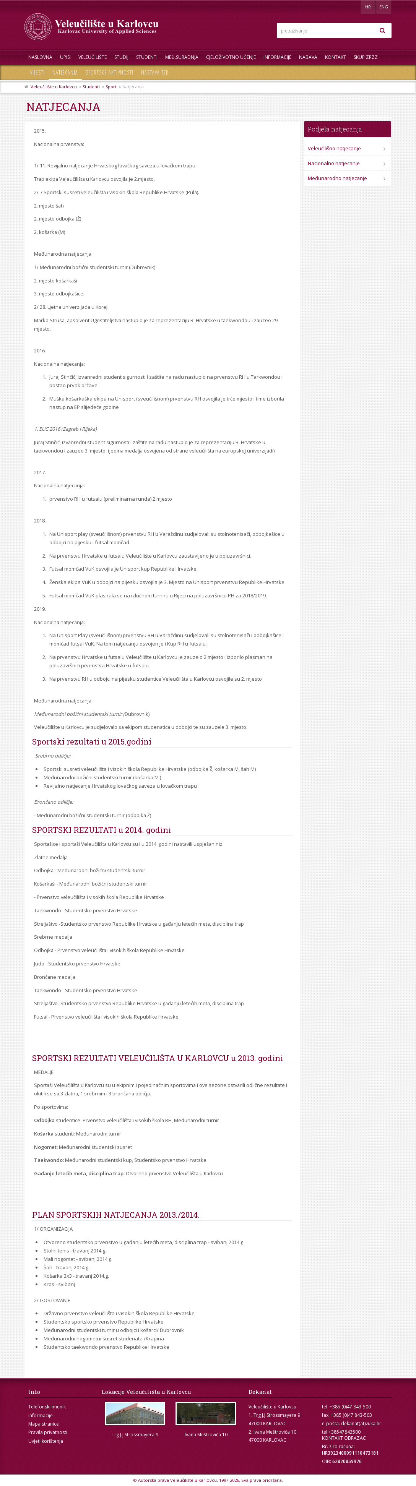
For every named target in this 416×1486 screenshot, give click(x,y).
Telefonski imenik (47, 1406)
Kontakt (335, 57)
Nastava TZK (155, 72)
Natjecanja (65, 72)
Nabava (308, 57)
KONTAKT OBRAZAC (344, 1438)
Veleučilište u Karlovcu (54, 86)
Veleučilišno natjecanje (334, 148)
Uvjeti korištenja (45, 1441)
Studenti (147, 57)
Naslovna (40, 57)
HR (368, 7)
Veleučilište (92, 57)
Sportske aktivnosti (109, 72)
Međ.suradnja (181, 57)
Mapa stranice (43, 1424)
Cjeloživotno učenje (231, 57)
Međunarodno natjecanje (337, 178)
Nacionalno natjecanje (334, 163)
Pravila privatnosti (47, 1432)
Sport (111, 86)
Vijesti (37, 72)
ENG (383, 7)
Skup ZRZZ (366, 57)
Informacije (277, 57)
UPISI (65, 57)
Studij (121, 57)
